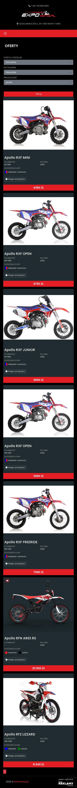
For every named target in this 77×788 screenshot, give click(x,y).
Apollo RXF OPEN (18, 253)
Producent (10, 77)
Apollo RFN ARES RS (20, 638)
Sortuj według (13, 57)
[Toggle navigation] (5, 33)
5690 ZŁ (38, 380)
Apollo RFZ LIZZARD (19, 734)
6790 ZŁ (38, 284)
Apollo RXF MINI (17, 157)
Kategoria (10, 67)
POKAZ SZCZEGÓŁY (15, 179)
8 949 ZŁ (38, 764)
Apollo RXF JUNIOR (19, 350)
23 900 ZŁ (38, 668)
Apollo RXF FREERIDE (20, 542)
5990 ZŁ (38, 476)
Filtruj (38, 94)
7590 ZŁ (38, 572)
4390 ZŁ (38, 188)
